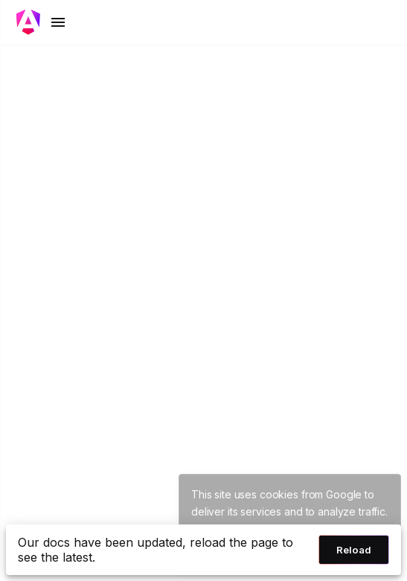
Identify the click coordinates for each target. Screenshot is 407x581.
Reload (353, 550)
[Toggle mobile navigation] (41, 22)
